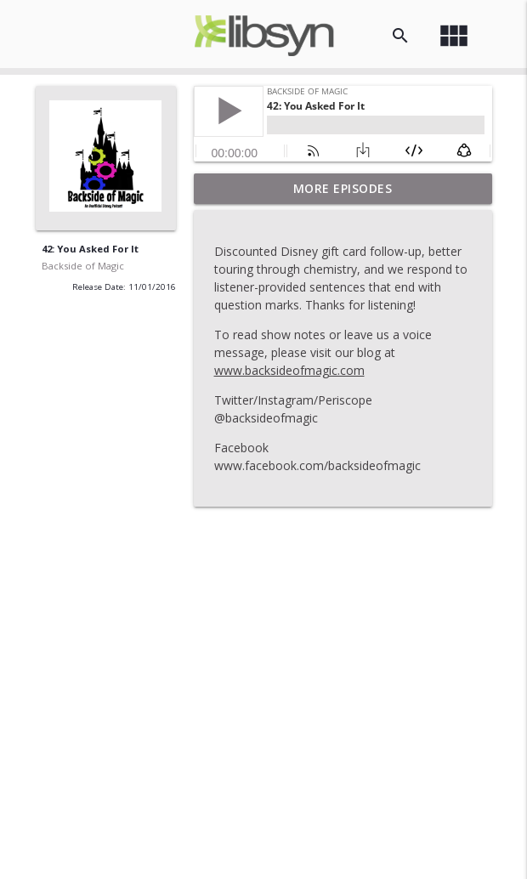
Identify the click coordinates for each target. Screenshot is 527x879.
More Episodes (343, 188)
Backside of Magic (83, 265)
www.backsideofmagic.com (289, 370)
